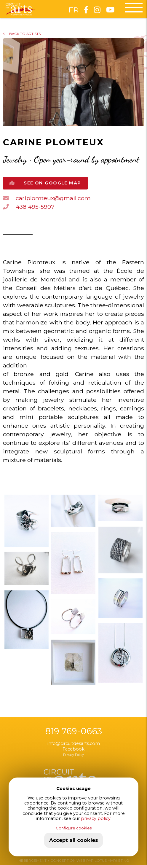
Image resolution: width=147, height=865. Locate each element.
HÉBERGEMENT (32, 860)
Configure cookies (74, 828)
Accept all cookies (73, 840)
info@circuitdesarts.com (73, 743)
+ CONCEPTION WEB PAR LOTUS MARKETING (88, 860)
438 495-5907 (29, 206)
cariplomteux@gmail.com (47, 198)
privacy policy (96, 818)
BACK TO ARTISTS (22, 34)
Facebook (73, 749)
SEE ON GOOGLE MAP (45, 183)
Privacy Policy (73, 755)
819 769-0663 (73, 731)
